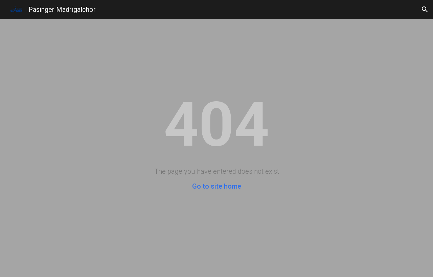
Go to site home (216, 186)
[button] (425, 9)
